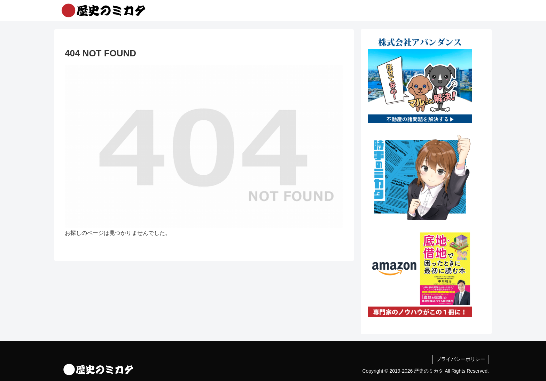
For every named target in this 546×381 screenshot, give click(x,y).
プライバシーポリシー (460, 359)
